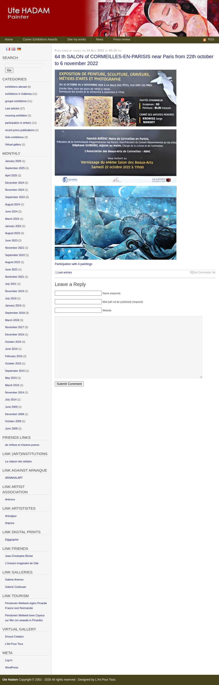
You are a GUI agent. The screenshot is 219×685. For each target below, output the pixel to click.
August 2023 (12, 233)
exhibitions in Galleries (18, 93)
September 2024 (15, 197)
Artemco (10, 499)
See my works (76, 39)
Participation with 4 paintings (73, 264)
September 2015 (15, 370)
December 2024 (14, 182)
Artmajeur (11, 515)
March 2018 (12, 320)
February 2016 (13, 356)
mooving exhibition (16, 115)
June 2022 (11, 269)
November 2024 (14, 189)
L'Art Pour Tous (105, 679)
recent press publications (20, 130)
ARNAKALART (14, 477)
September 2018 (15, 312)
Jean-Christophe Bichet (19, 555)
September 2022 (15, 255)
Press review (121, 39)
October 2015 (13, 363)
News (99, 39)
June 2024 (11, 211)
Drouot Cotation (14, 636)
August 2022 (12, 262)
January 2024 (13, 226)
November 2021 (14, 276)
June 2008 (11, 428)
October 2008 (13, 421)
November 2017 (14, 327)
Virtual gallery (13, 144)
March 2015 (12, 385)
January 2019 (13, 305)
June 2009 (11, 406)
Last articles (65, 272)
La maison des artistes (18, 461)
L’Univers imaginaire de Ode (21, 563)
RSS (211, 39)
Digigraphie (11, 539)
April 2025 (11, 175)
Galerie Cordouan (15, 586)
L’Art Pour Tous (14, 643)
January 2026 (13, 161)
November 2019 (14, 291)
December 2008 (14, 414)
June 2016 (11, 348)
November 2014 (14, 392)
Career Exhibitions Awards (40, 39)
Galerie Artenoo (14, 579)
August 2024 (12, 204)
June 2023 (11, 240)
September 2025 (15, 168)
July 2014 (11, 399)
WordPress (11, 667)
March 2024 (12, 218)
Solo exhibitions (14, 137)
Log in (8, 660)
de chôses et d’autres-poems (22, 444)
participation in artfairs (18, 122)
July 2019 (11, 298)
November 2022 (14, 247)
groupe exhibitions (16, 101)
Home (9, 39)
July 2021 (11, 283)
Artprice (9, 523)
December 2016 (14, 334)
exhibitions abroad (16, 86)
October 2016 (13, 341)
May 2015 (11, 377)
